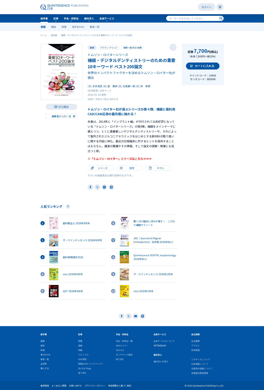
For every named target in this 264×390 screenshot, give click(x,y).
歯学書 (44, 18)
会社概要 (195, 340)
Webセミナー (122, 345)
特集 (80, 350)
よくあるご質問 (59, 385)
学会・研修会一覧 (124, 340)
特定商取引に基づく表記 (119, 385)
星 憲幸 (112, 86)
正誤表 (43, 363)
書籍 (43, 27)
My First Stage (84, 368)
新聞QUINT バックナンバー (91, 363)
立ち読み (63, 107)
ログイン (206, 7)
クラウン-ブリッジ (108, 47)
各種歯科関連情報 (199, 372)
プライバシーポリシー (94, 385)
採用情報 (195, 350)
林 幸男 (145, 86)
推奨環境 (44, 385)
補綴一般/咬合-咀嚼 (132, 47)
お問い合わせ (75, 385)
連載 (80, 345)
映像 (64, 27)
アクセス (195, 345)
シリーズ (102, 168)
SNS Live (120, 350)
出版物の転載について (201, 368)
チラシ (160, 168)
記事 (55, 18)
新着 (80, 340)
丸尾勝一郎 (129, 86)
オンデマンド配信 (124, 354)
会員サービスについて (164, 340)
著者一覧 (94, 27)
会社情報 (195, 334)
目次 (131, 168)
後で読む (82, 372)
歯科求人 (89, 18)
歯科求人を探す (161, 361)
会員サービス (106, 18)
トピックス (83, 354)
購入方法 (44, 368)
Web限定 (82, 359)
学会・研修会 (71, 18)
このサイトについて (200, 359)
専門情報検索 (160, 345)
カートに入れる (204, 65)
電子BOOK (78, 27)
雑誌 (53, 27)
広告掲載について (199, 363)
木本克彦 (97, 86)
